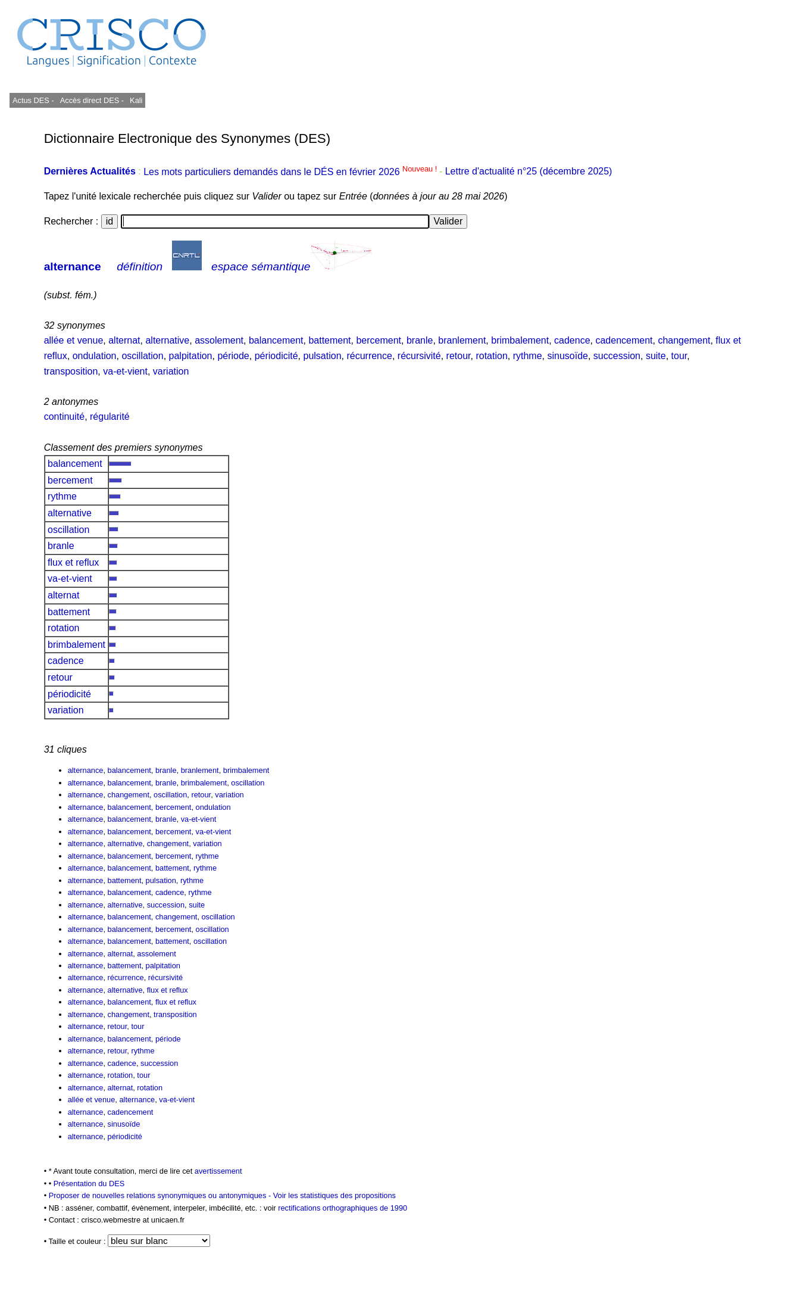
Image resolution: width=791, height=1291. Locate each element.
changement (684, 340)
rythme (527, 356)
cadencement (623, 340)
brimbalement (520, 340)
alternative (167, 340)
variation (171, 371)
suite (656, 356)
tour (679, 356)
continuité (64, 416)
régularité (110, 416)
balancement (276, 340)
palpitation (190, 356)
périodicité (276, 356)
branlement (462, 340)
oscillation (142, 356)
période (233, 356)
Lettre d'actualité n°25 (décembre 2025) (528, 172)
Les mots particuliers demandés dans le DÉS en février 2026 (291, 172)
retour (458, 356)
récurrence (369, 356)
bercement (378, 340)
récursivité (419, 356)
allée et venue (74, 340)
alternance (72, 266)
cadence (572, 340)
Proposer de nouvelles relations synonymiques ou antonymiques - (161, 1195)
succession (616, 356)
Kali (136, 100)
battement (329, 340)
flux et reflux (73, 562)
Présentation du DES (89, 1183)
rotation (491, 356)
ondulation (95, 356)
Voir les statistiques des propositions (334, 1195)
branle (420, 340)
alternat (124, 340)
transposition (71, 371)
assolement (219, 340)
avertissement (218, 1171)
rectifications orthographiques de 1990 (342, 1207)
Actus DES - (33, 100)
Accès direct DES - (92, 100)
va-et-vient (125, 371)
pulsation (322, 356)
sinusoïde (567, 356)
